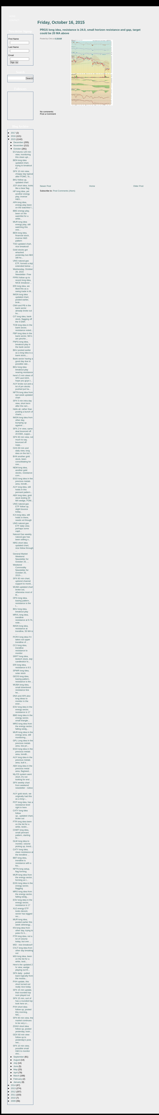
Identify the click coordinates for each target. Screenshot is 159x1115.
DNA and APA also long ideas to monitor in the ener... (21, 700)
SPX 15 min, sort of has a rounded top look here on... (23, 1001)
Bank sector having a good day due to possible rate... (23, 361)
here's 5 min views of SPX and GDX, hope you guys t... (23, 378)
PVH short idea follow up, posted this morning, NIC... (22, 1011)
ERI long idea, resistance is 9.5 (22, 666)
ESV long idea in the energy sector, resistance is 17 (22, 709)
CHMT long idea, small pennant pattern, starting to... (21, 834)
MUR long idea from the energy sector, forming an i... (22, 877)
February (18, 1079)
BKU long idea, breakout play (20, 610)
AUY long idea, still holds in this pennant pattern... (22, 489)
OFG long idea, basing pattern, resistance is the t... (22, 602)
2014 (13, 1085)
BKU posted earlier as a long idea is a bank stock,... (23, 353)
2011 (13, 1094)
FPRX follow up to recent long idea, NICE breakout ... (22, 280)
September (18, 1057)
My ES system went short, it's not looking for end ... (22, 777)
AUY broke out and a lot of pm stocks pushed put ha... (23, 386)
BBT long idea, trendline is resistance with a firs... (22, 862)
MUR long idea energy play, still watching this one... (21, 226)
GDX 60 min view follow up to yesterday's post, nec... (22, 1038)
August (17, 1060)
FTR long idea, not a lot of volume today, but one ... (22, 939)
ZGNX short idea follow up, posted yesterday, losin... (22, 1029)
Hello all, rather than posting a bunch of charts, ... (23, 412)
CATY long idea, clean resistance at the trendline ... (23, 852)
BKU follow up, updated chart (20, 181)
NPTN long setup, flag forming (21, 870)
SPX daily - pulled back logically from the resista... (23, 976)
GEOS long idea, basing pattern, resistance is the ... (23, 679)
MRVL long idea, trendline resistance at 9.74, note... (23, 619)
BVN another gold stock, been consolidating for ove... (22, 460)
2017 (13, 133)
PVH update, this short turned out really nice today (22, 984)
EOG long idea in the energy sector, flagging (23, 886)
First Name (13, 39)
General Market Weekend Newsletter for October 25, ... (21, 558)
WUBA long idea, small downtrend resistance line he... (22, 688)
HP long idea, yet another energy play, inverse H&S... (21, 195)
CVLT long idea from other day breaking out (23, 950)
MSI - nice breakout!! (23, 945)
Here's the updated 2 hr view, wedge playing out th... (23, 967)
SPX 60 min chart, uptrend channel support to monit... (22, 581)
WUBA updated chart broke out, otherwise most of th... (23, 591)
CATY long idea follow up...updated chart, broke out (23, 814)
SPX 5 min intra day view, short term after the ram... (22, 403)
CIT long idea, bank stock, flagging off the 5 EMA (22, 319)
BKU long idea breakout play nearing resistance (23, 370)
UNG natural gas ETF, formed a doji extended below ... (23, 263)
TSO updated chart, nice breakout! (22, 245)
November (18, 145)
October (17, 149)
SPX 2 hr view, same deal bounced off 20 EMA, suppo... (23, 431)
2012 (13, 1091)
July (15, 1063)
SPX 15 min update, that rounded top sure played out (22, 992)
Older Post (138, 186)
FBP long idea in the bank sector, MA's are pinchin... (22, 336)
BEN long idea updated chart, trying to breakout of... (22, 164)
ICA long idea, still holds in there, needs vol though (22, 517)
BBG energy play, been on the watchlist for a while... (21, 215)
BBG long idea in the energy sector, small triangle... (22, 718)
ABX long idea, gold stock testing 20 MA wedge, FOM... (23, 498)
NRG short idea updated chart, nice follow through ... (23, 547)
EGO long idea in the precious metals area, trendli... (23, 481)
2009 (13, 1101)
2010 (13, 1098)
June (16, 1066)
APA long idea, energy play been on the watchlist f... (23, 205)
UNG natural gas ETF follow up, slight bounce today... (21, 508)
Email (11, 55)
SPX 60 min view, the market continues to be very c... (23, 1020)
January (17, 1082)
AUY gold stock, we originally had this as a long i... (22, 796)
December (18, 142)
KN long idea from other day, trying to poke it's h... (23, 930)
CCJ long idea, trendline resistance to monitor (20, 649)
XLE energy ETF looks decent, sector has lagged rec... (22, 912)
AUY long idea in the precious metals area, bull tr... (22, 760)
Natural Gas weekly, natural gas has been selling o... (22, 537)
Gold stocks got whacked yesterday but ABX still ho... (23, 254)
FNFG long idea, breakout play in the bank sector (21, 344)
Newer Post (45, 186)
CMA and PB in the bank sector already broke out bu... (22, 309)
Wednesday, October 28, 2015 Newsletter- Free (23, 272)
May (15, 1069)
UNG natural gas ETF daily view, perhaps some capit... (21, 527)
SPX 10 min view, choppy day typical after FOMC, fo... (23, 174)
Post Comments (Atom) (64, 191)
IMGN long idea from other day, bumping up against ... (23, 421)
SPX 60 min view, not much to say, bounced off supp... (23, 441)
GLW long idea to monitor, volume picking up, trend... (23, 844)
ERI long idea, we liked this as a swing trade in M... (23, 289)
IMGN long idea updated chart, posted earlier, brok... (21, 298)
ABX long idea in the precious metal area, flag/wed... (22, 768)
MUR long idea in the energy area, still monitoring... (23, 735)
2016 (13, 136)
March (16, 1075)
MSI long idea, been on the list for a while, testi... (22, 959)
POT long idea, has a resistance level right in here (23, 805)
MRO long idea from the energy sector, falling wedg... (22, 726)
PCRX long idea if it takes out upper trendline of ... (22, 639)
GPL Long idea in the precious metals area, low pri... (23, 743)
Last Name (13, 47)
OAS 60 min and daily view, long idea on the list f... (22, 451)
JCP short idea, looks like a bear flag (23, 186)
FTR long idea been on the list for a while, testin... (22, 824)
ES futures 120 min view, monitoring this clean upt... (22, 154)
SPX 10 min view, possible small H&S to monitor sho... (21, 1050)
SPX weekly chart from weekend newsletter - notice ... (23, 786)
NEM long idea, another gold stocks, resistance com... (22, 471)
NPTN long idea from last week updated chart (23, 395)
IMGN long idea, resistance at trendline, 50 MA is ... (23, 630)
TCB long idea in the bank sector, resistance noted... (23, 327)
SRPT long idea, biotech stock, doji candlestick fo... (22, 659)
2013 (13, 1088)
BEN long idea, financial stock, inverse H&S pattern (21, 237)
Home (12, 16)
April (15, 1072)
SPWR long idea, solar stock (21, 671)
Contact (14, 20)
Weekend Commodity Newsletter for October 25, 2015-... (20, 570)
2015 (13, 139)
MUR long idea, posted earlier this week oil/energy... (22, 922)
